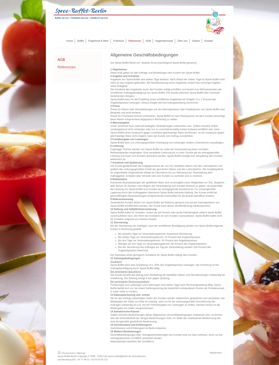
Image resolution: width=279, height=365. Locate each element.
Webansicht (216, 352)
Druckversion (67, 353)
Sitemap (81, 353)
